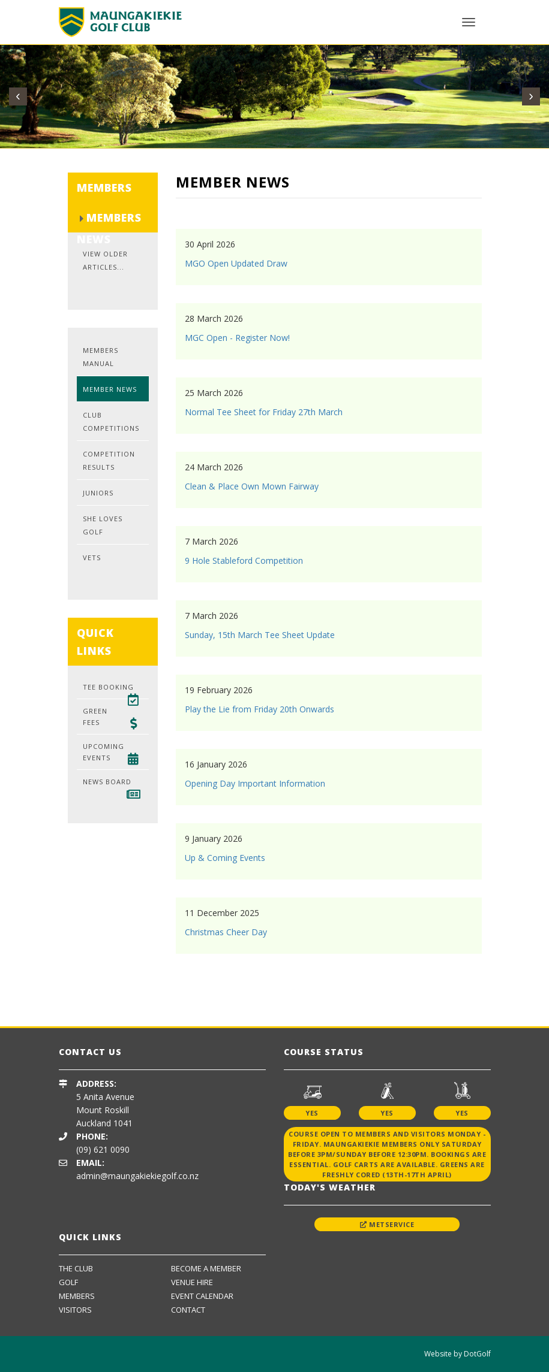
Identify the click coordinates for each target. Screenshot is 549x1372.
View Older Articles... (105, 260)
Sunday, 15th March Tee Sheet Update (260, 634)
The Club (76, 1268)
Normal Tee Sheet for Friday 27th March (264, 412)
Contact (188, 1309)
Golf (68, 1282)
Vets (92, 557)
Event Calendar (202, 1296)
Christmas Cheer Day (226, 932)
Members (77, 1296)
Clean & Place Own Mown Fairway (252, 486)
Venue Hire (192, 1282)
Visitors (75, 1309)
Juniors (98, 492)
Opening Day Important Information (255, 783)
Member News (110, 389)
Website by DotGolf (457, 1354)
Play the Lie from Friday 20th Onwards (259, 709)
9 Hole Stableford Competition (244, 560)
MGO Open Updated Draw (236, 263)
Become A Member (206, 1268)
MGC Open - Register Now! (237, 337)
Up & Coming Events (225, 857)
